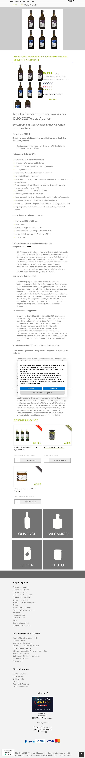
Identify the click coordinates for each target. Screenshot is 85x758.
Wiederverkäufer (65, 755)
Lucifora (16, 681)
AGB (68, 753)
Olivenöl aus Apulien (21, 587)
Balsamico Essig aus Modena (24, 610)
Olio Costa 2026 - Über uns (25, 753)
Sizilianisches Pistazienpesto (54, 447)
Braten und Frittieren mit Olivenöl (26, 646)
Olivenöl (28, 246)
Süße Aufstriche (19, 618)
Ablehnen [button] (31, 388)
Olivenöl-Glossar (19, 641)
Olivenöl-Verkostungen (21, 625)
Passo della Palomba (21, 684)
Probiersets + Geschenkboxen (24, 602)
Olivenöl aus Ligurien (21, 590)
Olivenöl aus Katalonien (22, 597)
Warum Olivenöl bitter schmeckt (25, 638)
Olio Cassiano (18, 676)
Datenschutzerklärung (56, 753)
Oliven (15, 605)
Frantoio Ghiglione (20, 674)
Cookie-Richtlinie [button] (58, 369)
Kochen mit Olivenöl (20, 658)
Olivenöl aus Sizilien (20, 592)
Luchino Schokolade (20, 687)
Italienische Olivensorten (22, 643)
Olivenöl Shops (51, 755)
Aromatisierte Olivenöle (22, 607)
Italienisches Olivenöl (21, 653)
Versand (18, 755)
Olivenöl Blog (18, 661)
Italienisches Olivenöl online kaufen (26, 656)
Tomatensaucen (19, 615)
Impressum (41, 753)
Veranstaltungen (37, 755)
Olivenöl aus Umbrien (21, 600)
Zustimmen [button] (54, 388)
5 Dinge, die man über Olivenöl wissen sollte (30, 651)
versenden (30, 408)
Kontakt (26, 755)
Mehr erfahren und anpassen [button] (42, 393)
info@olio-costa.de (45, 727)
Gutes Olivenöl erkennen (22, 648)
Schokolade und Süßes (21, 623)
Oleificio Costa (18, 679)
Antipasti (16, 613)
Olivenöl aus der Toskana (22, 595)
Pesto (15, 620)
